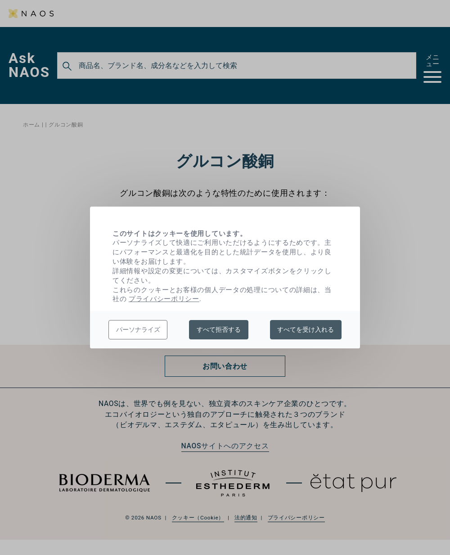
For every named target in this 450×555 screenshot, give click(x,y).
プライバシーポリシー (164, 299)
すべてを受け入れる (305, 329)
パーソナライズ (138, 329)
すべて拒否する (219, 329)
